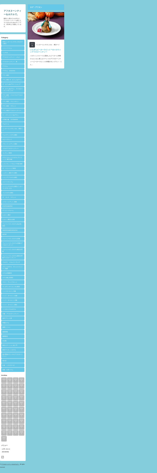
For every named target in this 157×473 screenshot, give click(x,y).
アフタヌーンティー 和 (55, 61)
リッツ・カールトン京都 (55, 295)
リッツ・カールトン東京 (55, 304)
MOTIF (50, 234)
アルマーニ (51, 124)
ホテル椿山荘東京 (53, 277)
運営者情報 (51, 451)
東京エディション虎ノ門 (55, 345)
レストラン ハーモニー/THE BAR (58, 164)
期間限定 (51, 336)
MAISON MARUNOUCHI (55, 230)
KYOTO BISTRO (53, 206)
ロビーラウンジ (53, 139)
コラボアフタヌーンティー (56, 148)
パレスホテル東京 (53, 192)
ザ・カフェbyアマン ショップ (57, 84)
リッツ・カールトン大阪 (55, 300)
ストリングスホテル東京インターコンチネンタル (58, 187)
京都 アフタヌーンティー (56, 313)
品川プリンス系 (53, 318)
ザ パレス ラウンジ (55, 197)
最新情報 (51, 332)
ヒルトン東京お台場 (54, 219)
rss (48, 457)
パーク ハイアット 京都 (55, 202)
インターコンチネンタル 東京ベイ (58, 129)
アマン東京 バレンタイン (56, 101)
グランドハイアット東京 (55, 144)
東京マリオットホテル (55, 350)
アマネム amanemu (54, 70)
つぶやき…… (52, 52)
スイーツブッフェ (53, 182)
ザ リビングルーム (53, 210)
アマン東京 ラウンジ (55, 106)
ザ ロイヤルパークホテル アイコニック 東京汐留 (58, 158)
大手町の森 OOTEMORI (56, 119)
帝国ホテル (51, 322)
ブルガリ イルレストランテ (57, 262)
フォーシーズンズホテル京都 (57, 238)
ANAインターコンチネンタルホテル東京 (58, 42)
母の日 (50, 360)
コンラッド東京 (53, 153)
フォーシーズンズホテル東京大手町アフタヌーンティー (58, 256)
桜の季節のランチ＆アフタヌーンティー (58, 355)
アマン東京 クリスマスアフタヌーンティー (58, 96)
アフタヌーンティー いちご (57, 57)
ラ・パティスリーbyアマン (56, 115)
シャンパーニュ (53, 48)
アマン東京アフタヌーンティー (57, 110)
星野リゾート (52, 327)
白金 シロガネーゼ (54, 365)
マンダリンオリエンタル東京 (57, 286)
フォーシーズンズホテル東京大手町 (58, 250)
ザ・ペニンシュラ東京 (55, 168)
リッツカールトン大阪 (55, 291)
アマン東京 (51, 75)
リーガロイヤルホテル (55, 309)
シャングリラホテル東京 (55, 177)
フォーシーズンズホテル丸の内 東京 (58, 225)
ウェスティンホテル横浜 (55, 135)
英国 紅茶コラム (53, 369)
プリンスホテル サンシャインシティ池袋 (58, 267)
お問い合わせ (52, 449)
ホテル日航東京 (53, 273)
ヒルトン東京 (52, 215)
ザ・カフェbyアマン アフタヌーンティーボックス (58, 89)
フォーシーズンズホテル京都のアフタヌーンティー (58, 244)
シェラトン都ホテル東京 (55, 173)
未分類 (50, 341)
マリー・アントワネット (55, 282)
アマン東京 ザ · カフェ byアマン (58, 79)
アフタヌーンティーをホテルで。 (56, 464)
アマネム (51, 66)
